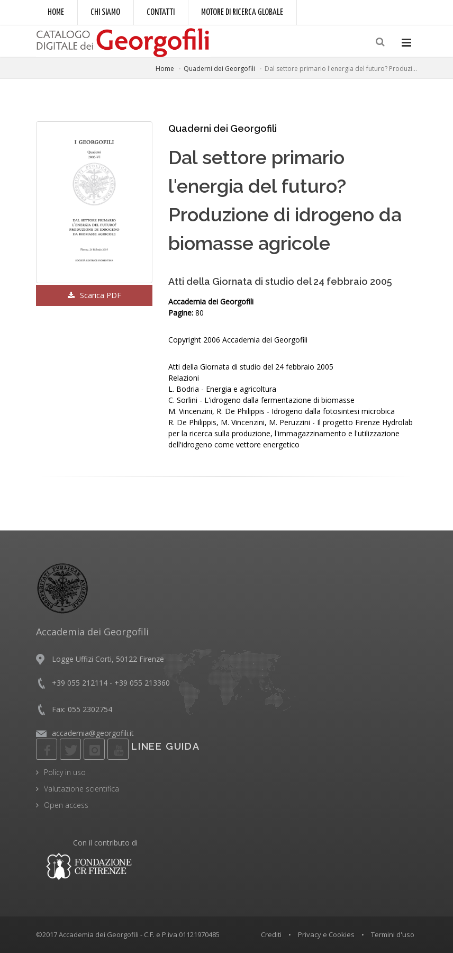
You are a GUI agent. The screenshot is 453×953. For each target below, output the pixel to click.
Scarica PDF (94, 295)
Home (56, 12)
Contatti (161, 12)
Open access (66, 805)
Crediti (271, 934)
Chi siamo (105, 12)
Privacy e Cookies (326, 934)
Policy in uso (65, 772)
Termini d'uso (392, 934)
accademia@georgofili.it (93, 733)
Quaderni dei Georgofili (219, 68)
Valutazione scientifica (81, 789)
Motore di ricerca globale (242, 12)
